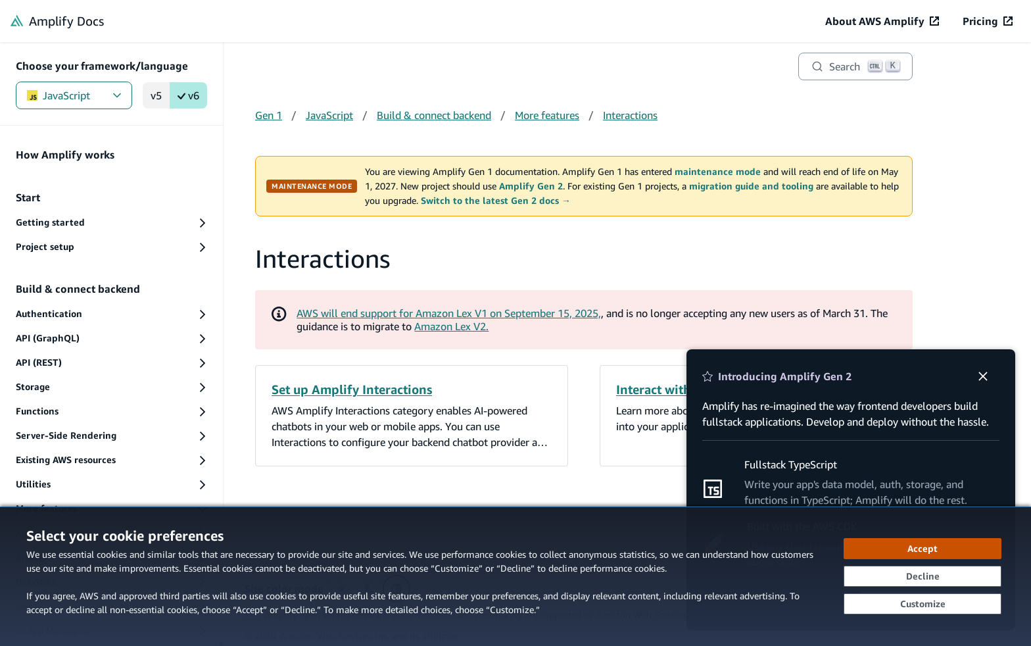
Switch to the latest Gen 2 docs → (496, 201)
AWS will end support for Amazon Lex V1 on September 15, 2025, (449, 313)
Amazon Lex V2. (451, 326)
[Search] (855, 66)
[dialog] (515, 576)
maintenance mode (718, 172)
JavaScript (74, 95)
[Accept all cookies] (922, 548)
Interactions (630, 115)
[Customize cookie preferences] (922, 603)
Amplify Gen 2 (531, 186)
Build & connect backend (434, 115)
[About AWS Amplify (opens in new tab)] (882, 21)
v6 (188, 95)
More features (547, 115)
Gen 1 (268, 115)
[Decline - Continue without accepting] (922, 576)
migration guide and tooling (751, 186)
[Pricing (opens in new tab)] (987, 21)
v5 (156, 95)
